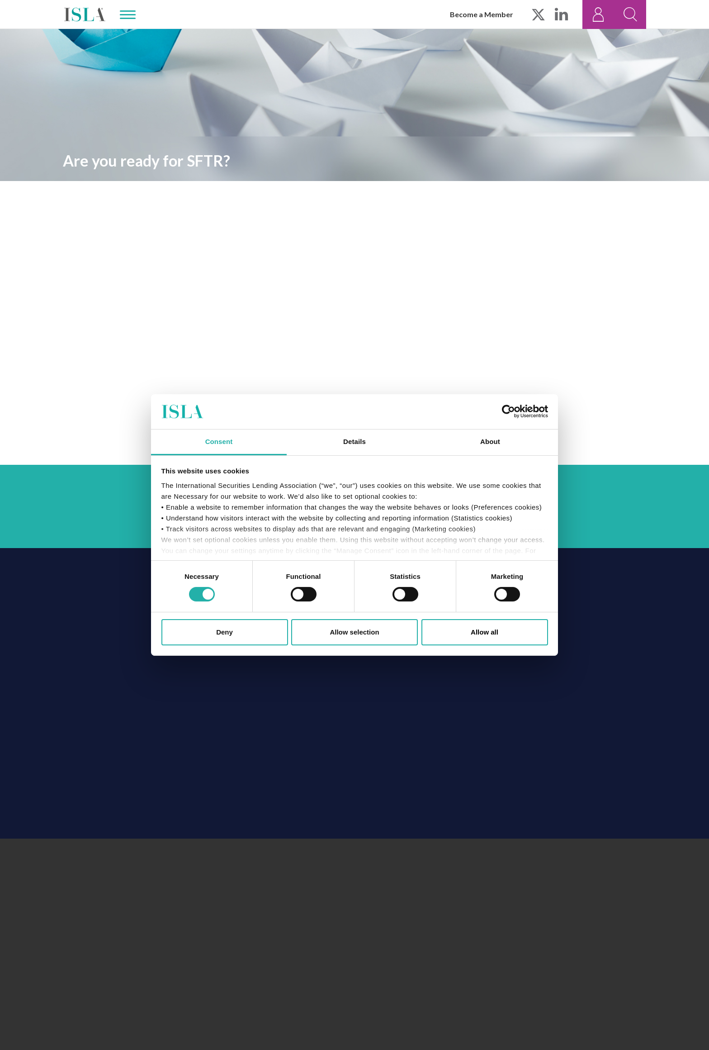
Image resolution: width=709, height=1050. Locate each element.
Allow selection (354, 632)
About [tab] (490, 441)
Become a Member (481, 14)
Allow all (484, 632)
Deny (224, 632)
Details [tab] (354, 441)
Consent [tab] (219, 441)
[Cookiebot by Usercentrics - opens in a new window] (508, 411)
